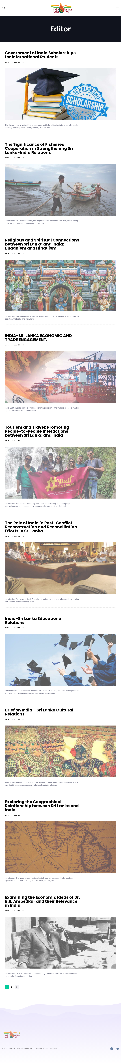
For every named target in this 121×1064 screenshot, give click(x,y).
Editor (7, 62)
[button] (3, 8)
